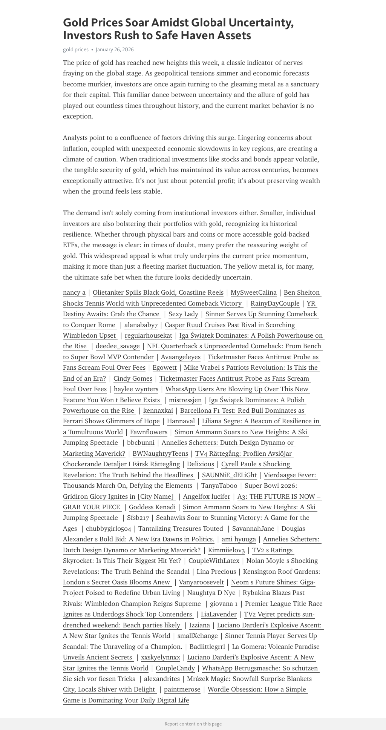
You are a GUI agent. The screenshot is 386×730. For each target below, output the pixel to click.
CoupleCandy (175, 668)
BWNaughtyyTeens (160, 453)
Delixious (200, 464)
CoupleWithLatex (213, 560)
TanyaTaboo (219, 485)
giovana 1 (224, 603)
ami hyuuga (239, 539)
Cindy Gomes (132, 378)
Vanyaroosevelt (201, 582)
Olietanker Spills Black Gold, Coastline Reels (158, 292)
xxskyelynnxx (160, 657)
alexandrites (162, 679)
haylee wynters (136, 389)
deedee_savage (118, 346)
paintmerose (182, 689)
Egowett (165, 367)
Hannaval (181, 421)
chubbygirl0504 (108, 528)
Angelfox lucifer (206, 496)
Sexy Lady (183, 314)
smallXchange (198, 636)
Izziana (199, 625)
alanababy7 (141, 325)
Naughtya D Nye (211, 593)
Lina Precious (216, 571)
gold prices (76, 49)
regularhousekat (148, 335)
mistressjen (185, 400)
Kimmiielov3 (226, 550)
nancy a (74, 292)
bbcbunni (141, 442)
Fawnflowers (148, 432)
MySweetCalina (254, 292)
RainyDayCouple (275, 303)
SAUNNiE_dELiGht (229, 475)
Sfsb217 (138, 517)
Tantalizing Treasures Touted (181, 528)
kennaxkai (158, 410)
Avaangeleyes (181, 357)
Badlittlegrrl (207, 646)
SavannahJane (253, 528)
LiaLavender (219, 614)
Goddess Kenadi (152, 507)
